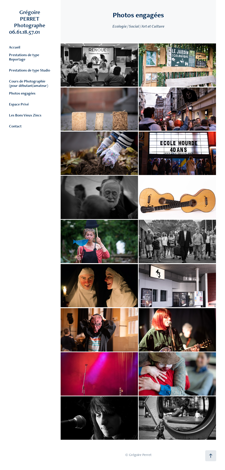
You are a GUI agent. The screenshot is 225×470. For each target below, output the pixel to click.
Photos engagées (22, 93)
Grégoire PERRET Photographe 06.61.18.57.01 (33, 22)
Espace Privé (19, 104)
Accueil (14, 47)
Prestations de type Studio (29, 70)
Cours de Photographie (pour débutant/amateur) (28, 83)
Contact (15, 126)
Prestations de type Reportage (24, 57)
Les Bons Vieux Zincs (25, 115)
